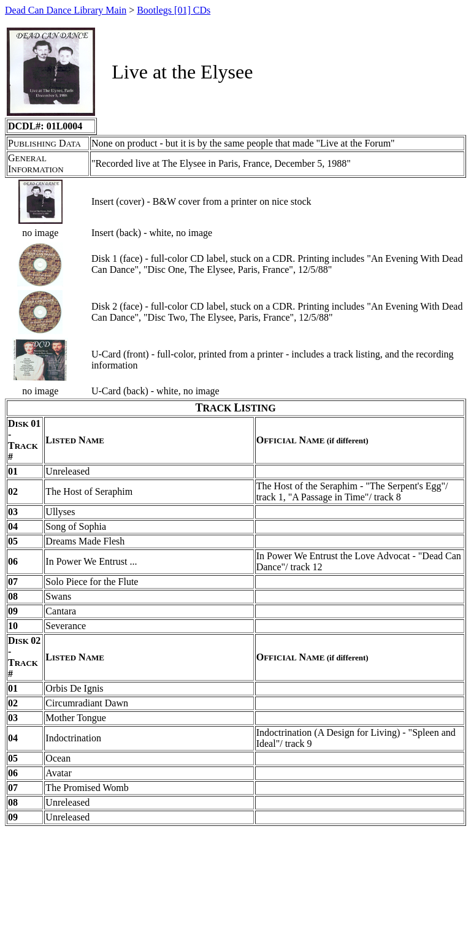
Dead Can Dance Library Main (65, 10)
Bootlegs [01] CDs (173, 10)
